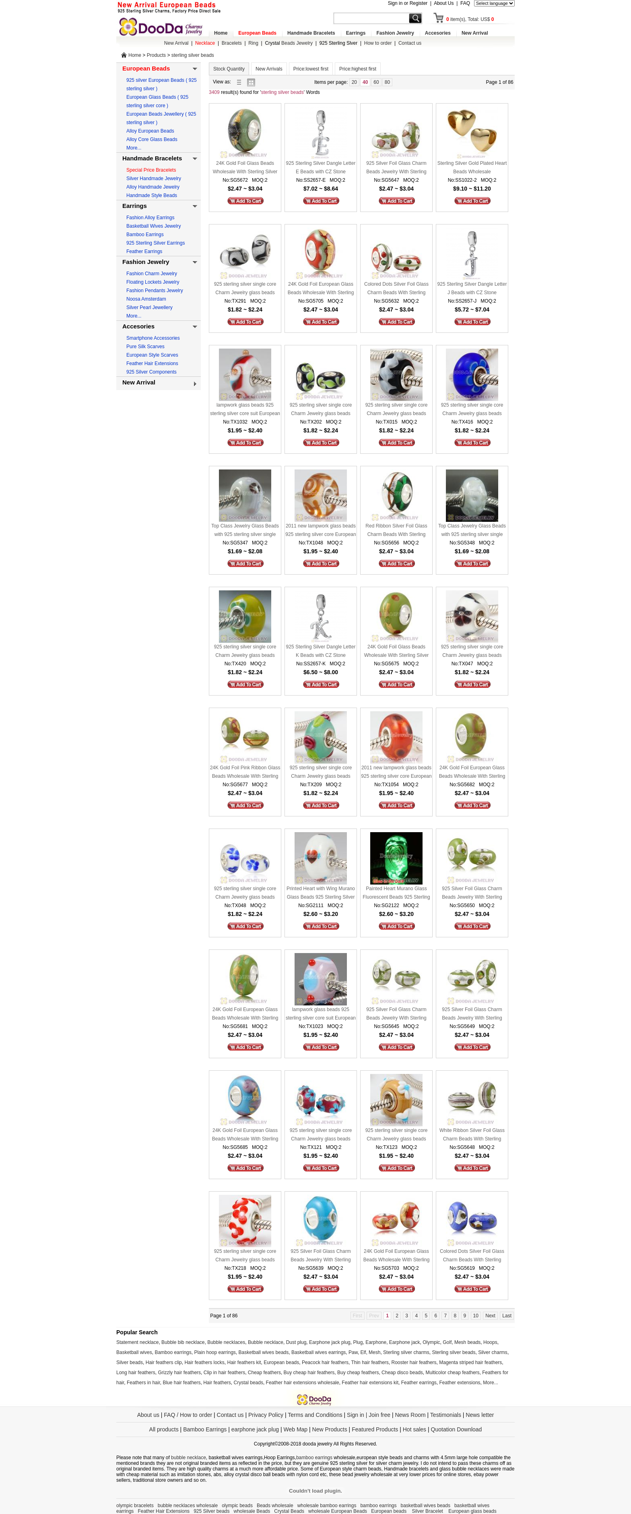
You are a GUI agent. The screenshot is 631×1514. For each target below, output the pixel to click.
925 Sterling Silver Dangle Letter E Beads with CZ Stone (321, 167)
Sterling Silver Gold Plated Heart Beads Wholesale (472, 167)
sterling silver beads (192, 55)
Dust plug (296, 1342)
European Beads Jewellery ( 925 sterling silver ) (161, 118)
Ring (253, 43)
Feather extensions (459, 1382)
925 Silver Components (151, 372)
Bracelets (232, 43)
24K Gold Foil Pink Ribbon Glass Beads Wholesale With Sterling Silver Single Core (245, 773)
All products (164, 1429)
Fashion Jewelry (395, 33)
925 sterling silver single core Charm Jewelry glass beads (245, 288)
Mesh (374, 1352)
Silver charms (492, 1352)
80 (387, 82)
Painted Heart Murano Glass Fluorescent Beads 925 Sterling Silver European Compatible (396, 893)
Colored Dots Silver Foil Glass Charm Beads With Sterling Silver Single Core (396, 289)
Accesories (438, 33)
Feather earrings (419, 1382)
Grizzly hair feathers (179, 1372)
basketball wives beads (425, 1505)
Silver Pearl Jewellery (149, 307)
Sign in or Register (408, 3)
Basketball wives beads (264, 1352)
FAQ (465, 3)
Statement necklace (137, 1342)
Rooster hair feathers (414, 1362)
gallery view (253, 82)
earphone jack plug (255, 1429)
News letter (480, 1415)
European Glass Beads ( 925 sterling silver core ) (157, 101)
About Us (444, 3)
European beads (281, 1362)
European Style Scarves (152, 355)
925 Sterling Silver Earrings (155, 243)
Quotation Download (456, 1429)
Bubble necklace (265, 1342)
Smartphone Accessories (153, 338)
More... (133, 148)
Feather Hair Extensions (152, 363)
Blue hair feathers (181, 1382)
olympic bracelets (135, 1505)
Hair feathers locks (204, 1362)
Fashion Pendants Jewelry (154, 290)
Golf (447, 1342)
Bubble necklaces (226, 1342)
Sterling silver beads (453, 1352)
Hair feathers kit (244, 1362)
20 (354, 82)
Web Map (295, 1429)
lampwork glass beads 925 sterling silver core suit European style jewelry (245, 410)
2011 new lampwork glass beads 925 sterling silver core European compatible (320, 531)
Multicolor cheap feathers (453, 1372)
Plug (358, 1342)
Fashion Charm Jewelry (151, 273)
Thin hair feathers (369, 1362)
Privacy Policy (265, 1415)
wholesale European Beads (337, 1511)
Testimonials (445, 1415)
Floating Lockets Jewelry (152, 282)
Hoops (490, 1342)
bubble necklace (188, 1457)
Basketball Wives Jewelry (153, 226)
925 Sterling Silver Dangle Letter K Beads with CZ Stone (321, 651)
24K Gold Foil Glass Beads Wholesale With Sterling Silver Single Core (245, 168)
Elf (363, 1352)
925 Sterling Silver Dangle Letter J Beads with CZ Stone (472, 288)
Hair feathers (217, 1382)
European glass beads (472, 1511)
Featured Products (375, 1429)
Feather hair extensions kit (370, 1382)
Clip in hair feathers (224, 1372)
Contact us (409, 43)
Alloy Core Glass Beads (151, 139)
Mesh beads (467, 1342)
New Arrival (475, 33)
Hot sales (414, 1429)
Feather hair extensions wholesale (302, 1382)
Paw (353, 1352)
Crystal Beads (289, 1511)
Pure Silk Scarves (145, 346)
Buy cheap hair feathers (309, 1372)
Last (506, 1316)
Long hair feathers (135, 1372)
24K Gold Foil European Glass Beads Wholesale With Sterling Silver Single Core (321, 289)
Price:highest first (357, 69)
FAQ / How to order (188, 1415)
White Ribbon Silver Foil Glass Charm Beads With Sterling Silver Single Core (472, 1135)
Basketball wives (134, 1352)
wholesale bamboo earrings (327, 1505)
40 (365, 82)
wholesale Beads (252, 1511)
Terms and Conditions (315, 1415)
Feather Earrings (144, 251)
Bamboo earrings (173, 1352)
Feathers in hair (143, 1382)
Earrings (356, 33)
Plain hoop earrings (214, 1352)
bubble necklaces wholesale (188, 1505)
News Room (411, 1415)
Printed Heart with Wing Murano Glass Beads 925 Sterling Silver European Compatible (321, 893)
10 (475, 1316)
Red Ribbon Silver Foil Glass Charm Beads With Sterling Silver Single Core (396, 531)
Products (156, 55)
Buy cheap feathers (358, 1372)
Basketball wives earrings (318, 1352)
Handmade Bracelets (311, 33)
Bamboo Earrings (145, 234)
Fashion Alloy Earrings (150, 217)
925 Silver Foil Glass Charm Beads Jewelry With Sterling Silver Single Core (396, 168)
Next (490, 1316)
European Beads (257, 33)
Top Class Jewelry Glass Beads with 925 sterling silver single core (245, 531)
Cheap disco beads (402, 1372)
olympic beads (237, 1505)
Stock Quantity (229, 69)
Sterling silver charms (406, 1352)
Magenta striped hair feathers (470, 1362)
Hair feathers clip (164, 1362)
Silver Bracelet (428, 1511)
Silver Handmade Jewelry (153, 178)
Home (220, 33)
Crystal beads (248, 1382)
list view (241, 82)
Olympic (431, 1342)
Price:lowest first (310, 69)
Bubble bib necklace (182, 1342)
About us (148, 1415)
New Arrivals (269, 69)
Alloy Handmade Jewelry (152, 187)
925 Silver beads (211, 1511)
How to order (378, 43)
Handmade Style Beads (151, 195)
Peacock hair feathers (325, 1362)
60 (376, 82)
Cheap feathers (264, 1372)
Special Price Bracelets (151, 170)
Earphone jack (404, 1342)
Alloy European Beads (150, 131)
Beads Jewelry (289, 43)
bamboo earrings (314, 1457)
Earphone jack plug (330, 1342)
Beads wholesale (275, 1505)
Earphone (375, 1342)
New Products (329, 1429)
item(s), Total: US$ (470, 19)
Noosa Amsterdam (146, 299)
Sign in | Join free (368, 1415)
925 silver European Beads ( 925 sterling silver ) (161, 84)
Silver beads (129, 1362)
